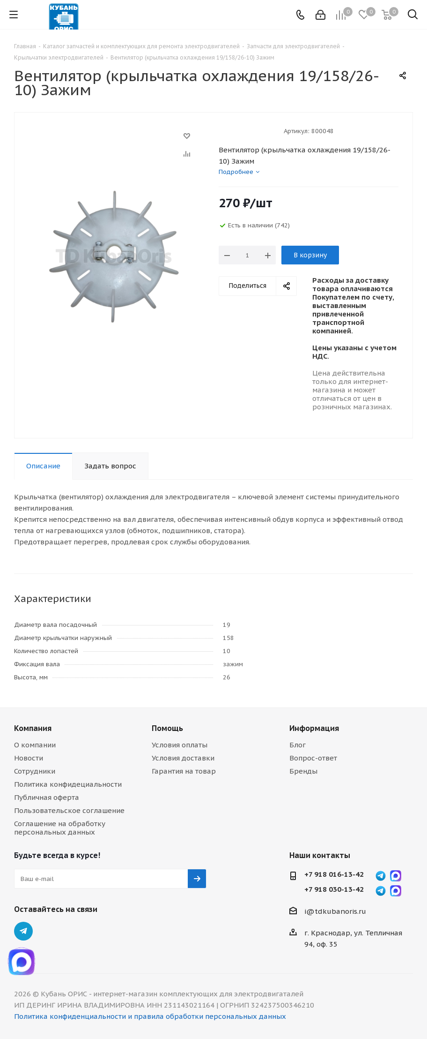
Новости (28, 757)
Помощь (167, 728)
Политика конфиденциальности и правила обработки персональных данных (150, 1016)
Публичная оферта (46, 797)
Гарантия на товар (184, 771)
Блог (297, 744)
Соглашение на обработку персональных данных (59, 827)
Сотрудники (34, 771)
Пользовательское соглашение (69, 810)
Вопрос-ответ (313, 757)
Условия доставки (183, 757)
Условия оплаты (179, 744)
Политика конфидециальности (68, 784)
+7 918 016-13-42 (334, 874)
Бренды (303, 771)
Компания (33, 728)
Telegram (23, 931)
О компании (35, 744)
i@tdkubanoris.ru (335, 911)
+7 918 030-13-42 (334, 889)
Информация (314, 728)
